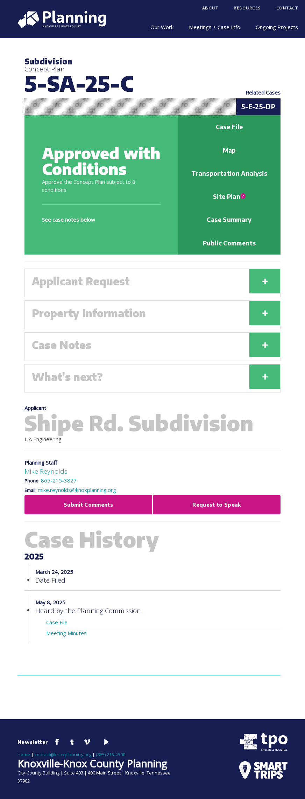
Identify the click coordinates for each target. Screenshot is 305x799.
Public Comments (229, 243)
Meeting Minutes (66, 633)
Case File (229, 127)
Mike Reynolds (46, 471)
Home (23, 754)
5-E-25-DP (258, 107)
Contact (287, 8)
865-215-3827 (59, 480)
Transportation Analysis (229, 173)
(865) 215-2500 (110, 754)
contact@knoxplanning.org (63, 754)
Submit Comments (88, 504)
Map (229, 150)
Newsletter (32, 742)
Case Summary (229, 219)
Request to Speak (216, 504)
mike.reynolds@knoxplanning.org (77, 489)
